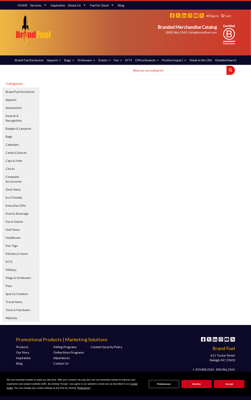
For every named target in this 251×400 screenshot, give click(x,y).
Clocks (10, 168)
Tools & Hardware (17, 310)
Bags (67, 60)
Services (35, 5)
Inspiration (58, 5)
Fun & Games (14, 221)
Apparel (52, 60)
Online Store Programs (68, 352)
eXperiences (61, 358)
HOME (22, 5)
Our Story (22, 352)
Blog (121, 5)
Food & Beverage (17, 213)
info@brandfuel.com (203, 32)
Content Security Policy (106, 347)
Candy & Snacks (16, 152)
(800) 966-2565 (176, 32)
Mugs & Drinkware (18, 278)
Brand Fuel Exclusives (29, 60)
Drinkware (84, 60)
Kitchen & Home (16, 253)
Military (10, 269)
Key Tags (11, 245)
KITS (128, 60)
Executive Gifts (15, 205)
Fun (116, 60)
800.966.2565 (225, 369)
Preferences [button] (83, 388)
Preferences (164, 384)
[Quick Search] (177, 70)
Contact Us (61, 363)
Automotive (13, 108)
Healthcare (13, 237)
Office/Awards (145, 60)
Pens (8, 286)
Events (102, 60)
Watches (11, 318)
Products (22, 347)
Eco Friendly (13, 197)
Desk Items (13, 189)
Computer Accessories (13, 179)
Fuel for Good (99, 5)
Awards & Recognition (13, 118)
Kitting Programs (65, 347)
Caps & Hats (13, 160)
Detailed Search (225, 60)
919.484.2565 (204, 369)
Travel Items (13, 302)
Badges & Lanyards (18, 128)
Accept (229, 384)
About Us (74, 5)
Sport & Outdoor (16, 294)
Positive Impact (172, 60)
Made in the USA (200, 60)
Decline (196, 384)
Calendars (12, 144)
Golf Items (12, 229)
